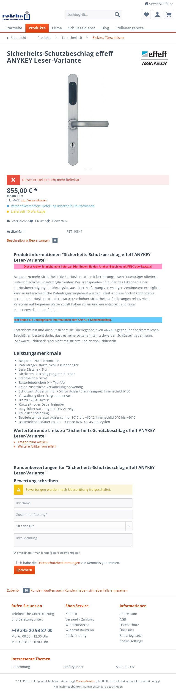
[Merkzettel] (146, 14)
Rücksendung (76, 635)
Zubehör (18, 590)
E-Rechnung (20, 667)
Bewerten (57, 221)
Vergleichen (18, 221)
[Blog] (105, 28)
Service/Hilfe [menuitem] (157, 4)
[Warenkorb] (168, 14)
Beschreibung (17, 240)
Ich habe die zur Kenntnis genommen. (69, 563)
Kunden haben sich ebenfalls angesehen (96, 590)
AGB (123, 619)
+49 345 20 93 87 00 (31, 630)
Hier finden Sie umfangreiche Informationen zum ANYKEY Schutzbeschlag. (63, 320)
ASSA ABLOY (125, 667)
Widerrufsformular (80, 630)
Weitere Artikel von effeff (35, 446)
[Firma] (57, 28)
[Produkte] (37, 28)
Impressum (128, 614)
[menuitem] (93, 16)
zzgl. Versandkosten (34, 200)
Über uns (127, 630)
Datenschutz (129, 625)
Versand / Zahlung (80, 619)
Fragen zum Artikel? (31, 442)
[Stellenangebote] (129, 28)
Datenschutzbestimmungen (59, 563)
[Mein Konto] (157, 14)
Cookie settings (131, 641)
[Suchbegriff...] (93, 14)
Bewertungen (43, 240)
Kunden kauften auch (47, 590)
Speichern (24, 570)
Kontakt (71, 614)
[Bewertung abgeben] (73, 526)
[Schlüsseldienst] (81, 28)
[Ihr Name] (73, 503)
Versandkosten (85, 681)
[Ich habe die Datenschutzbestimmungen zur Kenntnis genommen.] (15, 562)
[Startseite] (13, 28)
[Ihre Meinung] (73, 540)
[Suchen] (117, 14)
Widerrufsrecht (77, 625)
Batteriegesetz (131, 635)
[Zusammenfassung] (73, 514)
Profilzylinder (73, 667)
